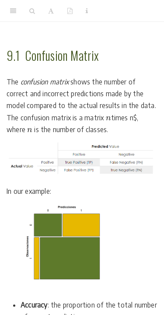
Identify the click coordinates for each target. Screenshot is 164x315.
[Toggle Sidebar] (13, 11)
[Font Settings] (51, 11)
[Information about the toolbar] (86, 11)
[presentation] (108, 118)
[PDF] (70, 11)
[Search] (32, 11)
